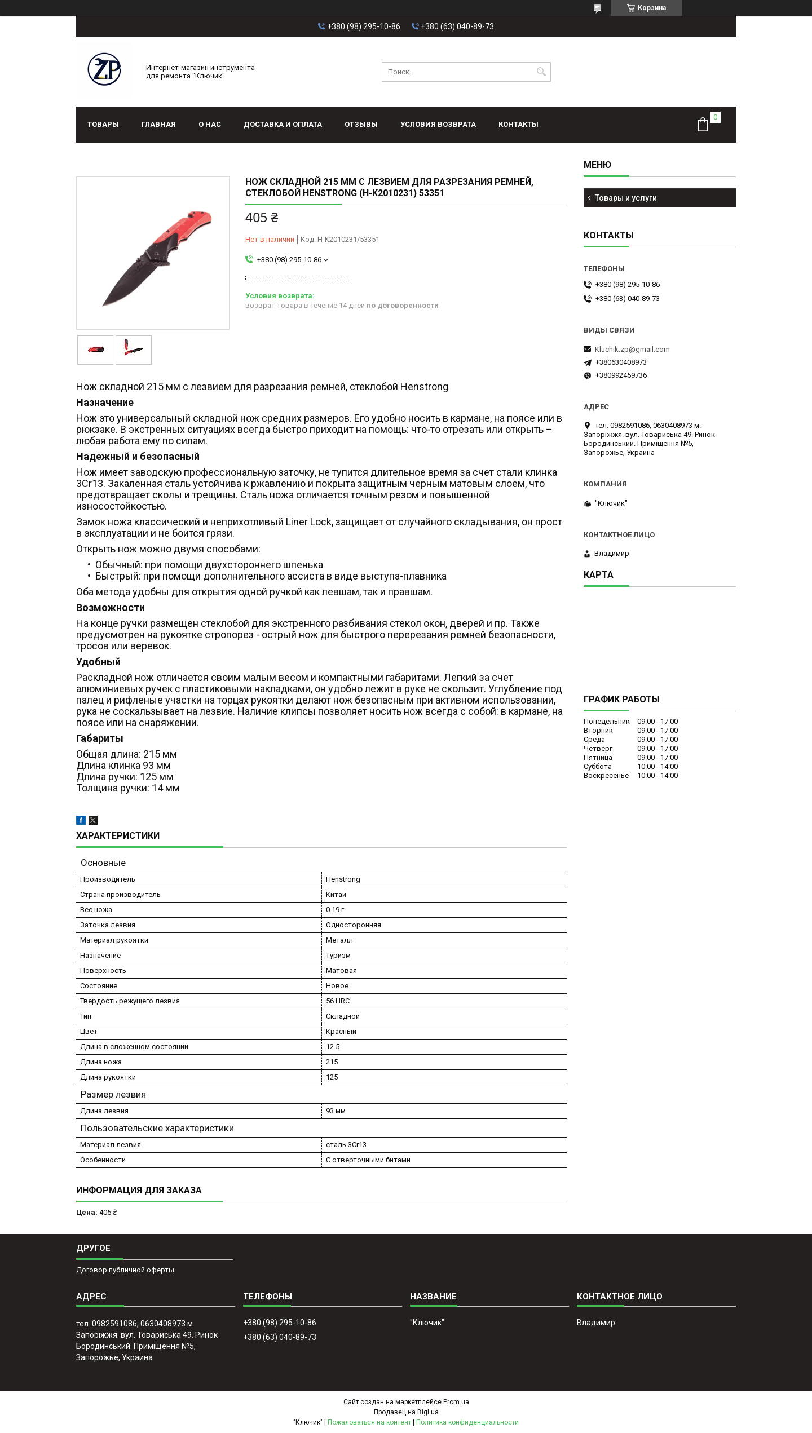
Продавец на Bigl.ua (406, 1412)
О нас (209, 124)
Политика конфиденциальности (467, 1422)
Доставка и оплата (283, 124)
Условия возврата (438, 124)
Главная (159, 124)
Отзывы (361, 124)
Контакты (518, 124)
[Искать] (541, 72)
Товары (103, 124)
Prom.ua (456, 1402)
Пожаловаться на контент (369, 1422)
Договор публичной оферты (125, 1270)
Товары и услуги (626, 197)
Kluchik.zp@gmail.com (632, 349)
